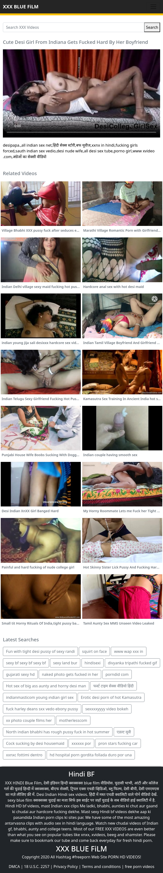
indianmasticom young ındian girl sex (40, 697)
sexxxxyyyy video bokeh (106, 709)
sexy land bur (65, 663)
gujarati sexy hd (20, 674)
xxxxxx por (81, 743)
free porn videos (139, 866)
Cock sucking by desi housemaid (35, 743)
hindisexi (93, 663)
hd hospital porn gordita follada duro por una (91, 755)
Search (152, 27)
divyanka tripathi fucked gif (132, 663)
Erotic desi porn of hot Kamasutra (111, 697)
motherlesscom (73, 720)
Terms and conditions (101, 866)
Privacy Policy (66, 866)
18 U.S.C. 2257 (37, 866)
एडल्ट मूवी (124, 732)
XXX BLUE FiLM (20, 6)
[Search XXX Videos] (73, 27)
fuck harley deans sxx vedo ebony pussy (42, 709)
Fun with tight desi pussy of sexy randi (40, 651)
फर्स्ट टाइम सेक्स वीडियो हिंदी (113, 686)
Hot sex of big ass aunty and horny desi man (46, 686)
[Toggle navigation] (153, 6)
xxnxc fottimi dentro (24, 755)
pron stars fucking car (118, 743)
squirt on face (94, 651)
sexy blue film (19, 800)
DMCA (14, 866)
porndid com (117, 674)
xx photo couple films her (29, 720)
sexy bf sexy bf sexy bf (26, 663)
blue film (92, 783)
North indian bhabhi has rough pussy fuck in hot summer (57, 732)
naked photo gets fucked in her (70, 674)
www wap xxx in (128, 651)
